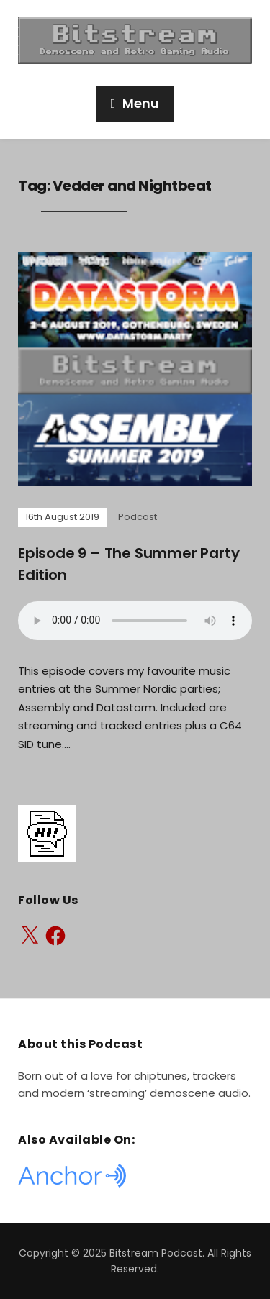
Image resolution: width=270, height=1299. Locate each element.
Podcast (137, 517)
